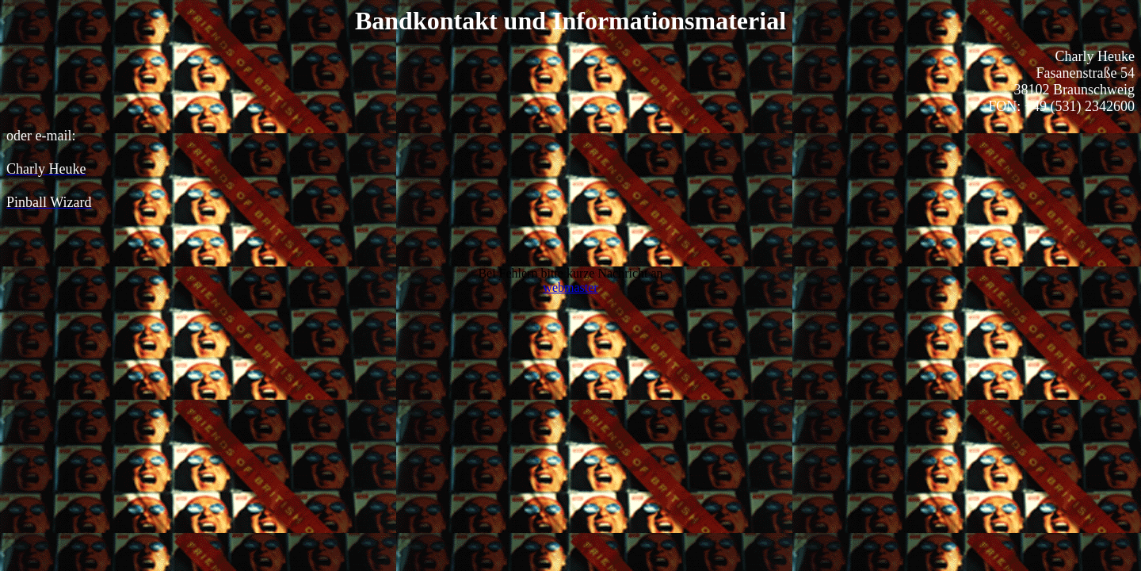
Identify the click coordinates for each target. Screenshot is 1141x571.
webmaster (570, 287)
